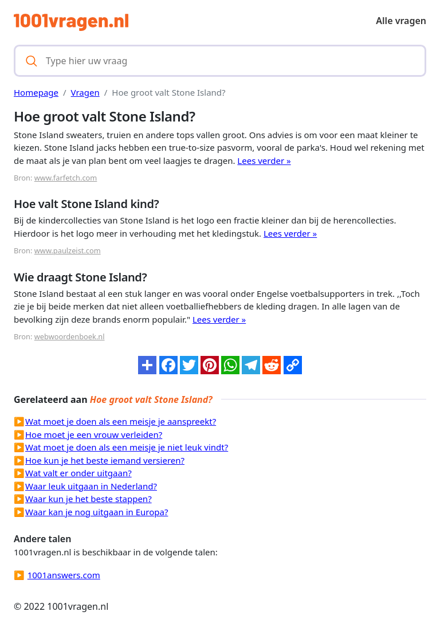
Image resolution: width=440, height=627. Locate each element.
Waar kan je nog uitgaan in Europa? (96, 512)
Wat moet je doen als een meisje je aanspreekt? (120, 421)
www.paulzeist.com (67, 250)
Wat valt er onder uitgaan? (78, 473)
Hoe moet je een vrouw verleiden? (93, 434)
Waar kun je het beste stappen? (88, 498)
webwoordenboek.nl (69, 336)
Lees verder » (263, 160)
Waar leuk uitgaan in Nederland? (91, 486)
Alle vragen (401, 20)
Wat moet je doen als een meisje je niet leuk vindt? (126, 447)
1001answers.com (64, 575)
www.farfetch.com (65, 178)
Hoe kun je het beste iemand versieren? (104, 460)
